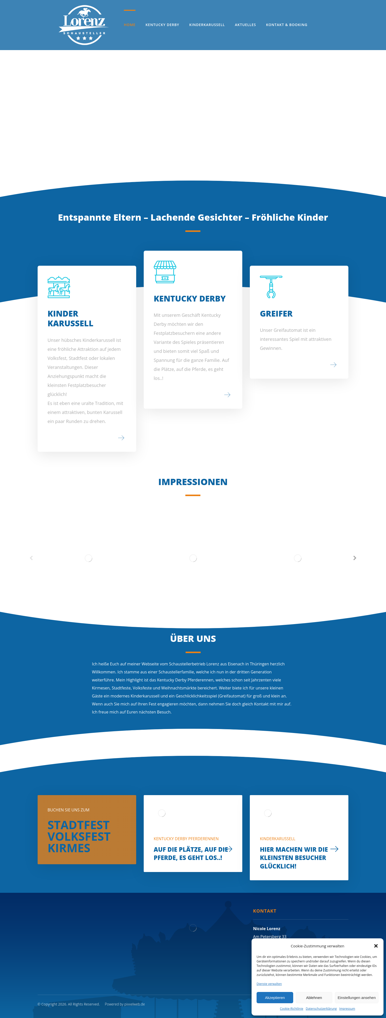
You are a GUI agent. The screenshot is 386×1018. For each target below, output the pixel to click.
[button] (375, 945)
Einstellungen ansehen (357, 997)
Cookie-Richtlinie (291, 1008)
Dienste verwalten (269, 984)
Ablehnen (314, 997)
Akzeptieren (275, 997)
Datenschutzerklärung (321, 1008)
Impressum (347, 1008)
